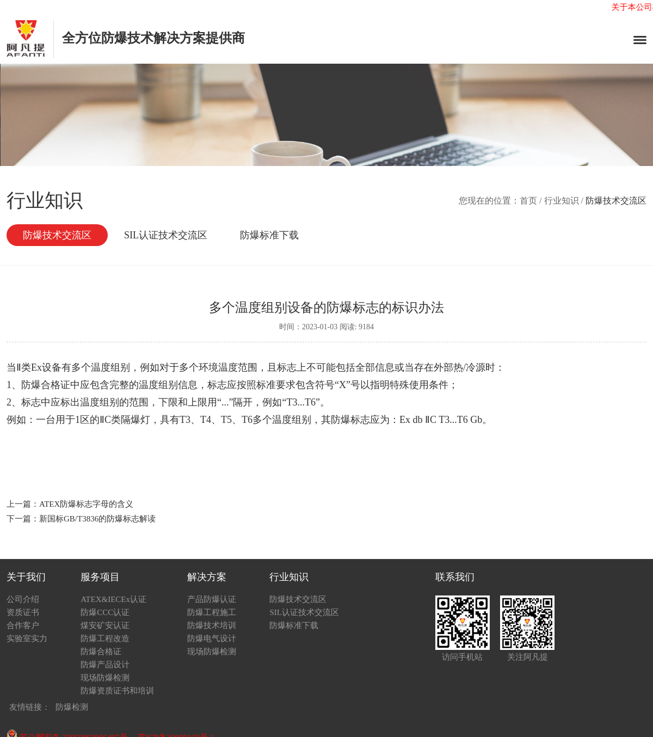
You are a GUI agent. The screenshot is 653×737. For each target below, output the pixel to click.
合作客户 (23, 625)
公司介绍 (23, 599)
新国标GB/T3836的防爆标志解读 (97, 518)
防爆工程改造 (105, 638)
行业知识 (561, 200)
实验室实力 (27, 638)
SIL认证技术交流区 (165, 235)
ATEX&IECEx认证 (113, 599)
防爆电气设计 (211, 638)
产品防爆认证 (211, 599)
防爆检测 (72, 707)
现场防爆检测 (105, 677)
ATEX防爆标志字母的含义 (86, 504)
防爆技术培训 (211, 625)
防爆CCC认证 (105, 612)
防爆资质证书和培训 (117, 690)
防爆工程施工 (211, 612)
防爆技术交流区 (57, 235)
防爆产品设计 (105, 664)
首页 (528, 200)
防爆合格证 (101, 651)
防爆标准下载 (269, 235)
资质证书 (23, 612)
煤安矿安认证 (105, 625)
